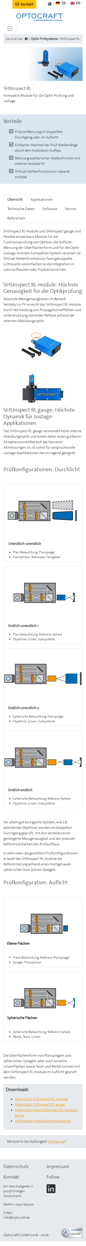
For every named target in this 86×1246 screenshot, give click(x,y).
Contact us (56, 1141)
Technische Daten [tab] (21, 208)
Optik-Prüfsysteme (44, 39)
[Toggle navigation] (9, 28)
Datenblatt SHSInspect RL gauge (40, 1104)
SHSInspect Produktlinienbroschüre (43, 1121)
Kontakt (24, 4)
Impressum (58, 1166)
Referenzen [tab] (16, 218)
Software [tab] (49, 208)
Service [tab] (70, 208)
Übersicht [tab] (15, 199)
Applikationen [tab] (42, 199)
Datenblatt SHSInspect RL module (41, 1099)
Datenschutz (16, 1166)
